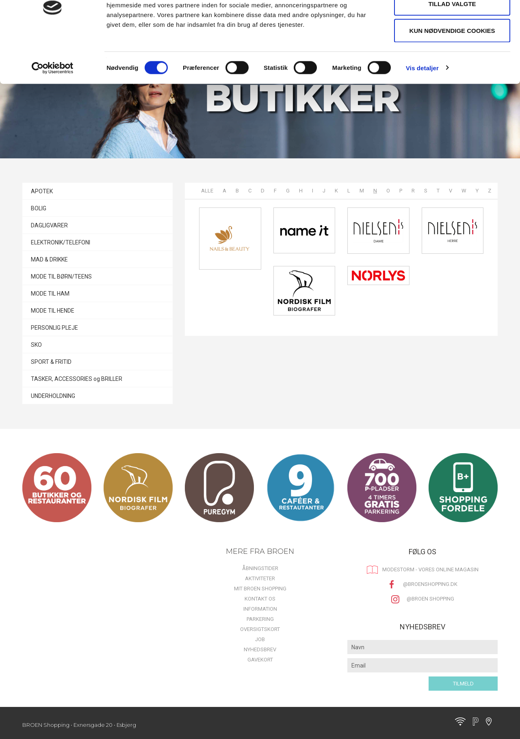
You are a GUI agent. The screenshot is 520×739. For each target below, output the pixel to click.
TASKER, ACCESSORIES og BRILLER (76, 379)
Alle (207, 191)
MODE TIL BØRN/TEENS (61, 276)
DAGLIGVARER (49, 225)
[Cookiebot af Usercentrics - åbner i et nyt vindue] (52, 112)
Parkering (260, 619)
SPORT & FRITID (51, 362)
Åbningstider (260, 568)
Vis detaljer (422, 111)
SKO (36, 344)
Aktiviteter (260, 578)
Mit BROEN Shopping (260, 589)
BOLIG (38, 208)
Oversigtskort (260, 629)
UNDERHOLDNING (53, 396)
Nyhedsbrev (260, 649)
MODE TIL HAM (50, 293)
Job (260, 639)
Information (260, 609)
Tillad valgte (452, 48)
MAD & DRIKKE (49, 259)
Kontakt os (260, 599)
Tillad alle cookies (452, 21)
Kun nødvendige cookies (452, 74)
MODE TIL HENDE (52, 310)
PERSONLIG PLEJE (54, 327)
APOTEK (42, 191)
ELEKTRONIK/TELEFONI (60, 242)
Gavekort (260, 660)
